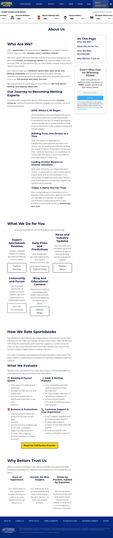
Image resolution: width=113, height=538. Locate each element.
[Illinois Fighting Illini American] (49, 17)
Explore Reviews (17, 268)
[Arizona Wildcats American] (22, 17)
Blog (89, 4)
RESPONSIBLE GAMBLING (90, 521)
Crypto (51, 4)
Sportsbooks (25, 4)
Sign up (90, 98)
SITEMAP (106, 521)
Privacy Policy (82, 109)
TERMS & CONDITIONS (51, 521)
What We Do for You (87, 46)
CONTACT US (20, 521)
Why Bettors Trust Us (88, 58)
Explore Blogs (39, 311)
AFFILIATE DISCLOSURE (70, 521)
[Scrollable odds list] (56, 18)
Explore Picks (39, 269)
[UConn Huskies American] (75, 17)
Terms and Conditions (92, 107)
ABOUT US (7, 521)
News (71, 4)
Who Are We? (84, 42)
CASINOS (39, 4)
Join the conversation (16, 308)
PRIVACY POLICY (34, 521)
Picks (61, 4)
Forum (80, 4)
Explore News (62, 268)
